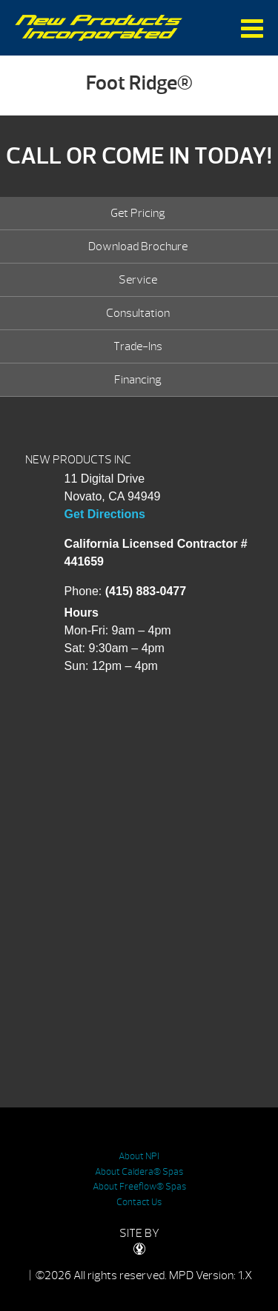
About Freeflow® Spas (139, 1187)
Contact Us (139, 1202)
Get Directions (104, 514)
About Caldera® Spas (139, 1172)
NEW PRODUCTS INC (78, 459)
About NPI (139, 1156)
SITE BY (139, 1240)
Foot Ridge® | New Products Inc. (99, 28)
